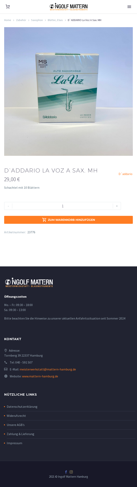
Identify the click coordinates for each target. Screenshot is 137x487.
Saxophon (37, 20)
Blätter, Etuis (55, 20)
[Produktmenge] (62, 206)
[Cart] (7, 6)
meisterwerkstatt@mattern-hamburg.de (48, 369)
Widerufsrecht (16, 416)
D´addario (125, 174)
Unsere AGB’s (16, 425)
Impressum (14, 443)
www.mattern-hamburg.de (40, 376)
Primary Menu (129, 7)
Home (7, 20)
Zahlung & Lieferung (20, 434)
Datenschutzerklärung (22, 407)
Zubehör (21, 20)
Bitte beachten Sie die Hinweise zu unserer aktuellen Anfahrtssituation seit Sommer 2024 (64, 318)
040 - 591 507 (24, 362)
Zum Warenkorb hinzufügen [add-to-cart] (68, 219)
